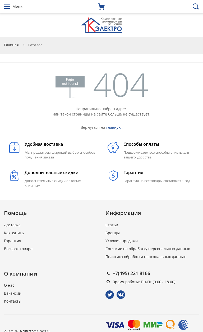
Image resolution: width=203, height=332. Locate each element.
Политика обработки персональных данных (145, 256)
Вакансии (12, 293)
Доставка (12, 224)
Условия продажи (121, 240)
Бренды (112, 232)
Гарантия (12, 240)
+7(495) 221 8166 (131, 273)
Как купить (14, 232)
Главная (11, 44)
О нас (9, 285)
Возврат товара (18, 248)
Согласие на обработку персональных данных (147, 248)
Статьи (111, 224)
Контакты (12, 301)
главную (114, 127)
